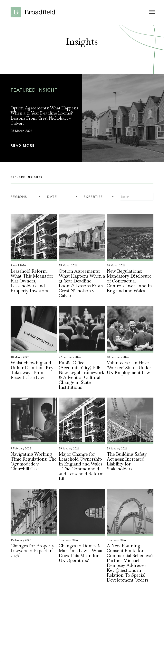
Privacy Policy (70, 652)
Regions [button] (19, 197)
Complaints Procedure (139, 652)
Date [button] (52, 197)
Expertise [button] (93, 197)
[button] (45, 146)
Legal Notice (113, 652)
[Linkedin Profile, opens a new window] (107, 640)
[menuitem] (70, 655)
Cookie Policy (91, 652)
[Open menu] (152, 12)
